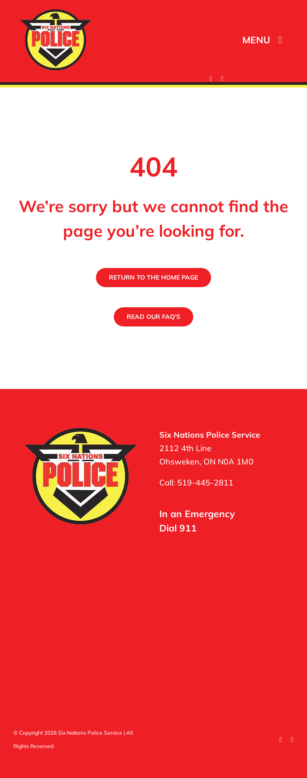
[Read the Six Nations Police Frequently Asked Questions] (153, 316)
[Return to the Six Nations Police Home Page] (153, 277)
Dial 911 (178, 528)
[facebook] (210, 78)
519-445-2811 (205, 482)
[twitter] (222, 78)
